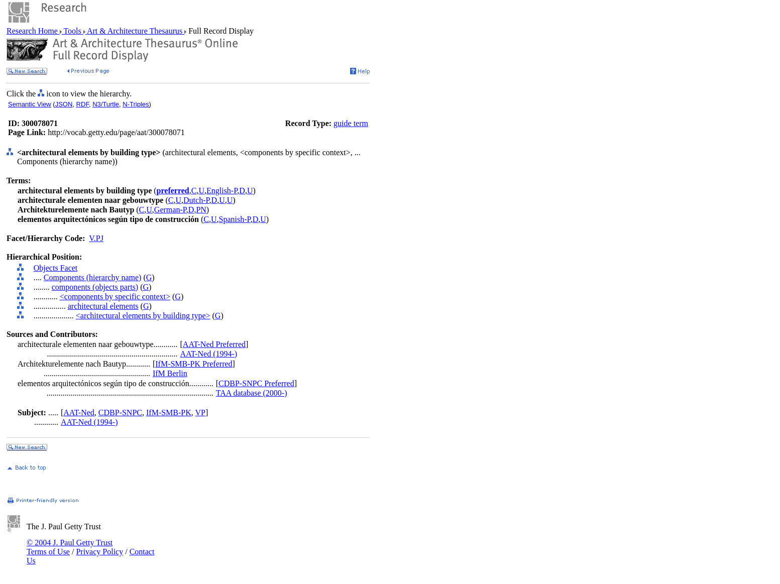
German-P (170, 209)
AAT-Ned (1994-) (209, 353)
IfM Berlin (170, 373)
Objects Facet (56, 268)
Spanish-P (235, 219)
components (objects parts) (95, 287)
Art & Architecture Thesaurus (134, 31)
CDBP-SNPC (120, 412)
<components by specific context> (115, 296)
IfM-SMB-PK (168, 412)
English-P (221, 190)
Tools (72, 31)
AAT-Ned (78, 412)
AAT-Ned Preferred (214, 344)
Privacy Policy (99, 551)
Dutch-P (196, 200)
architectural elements (103, 306)
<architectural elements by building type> (143, 315)
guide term (350, 123)
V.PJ (96, 238)
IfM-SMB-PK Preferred (193, 364)
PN (201, 209)
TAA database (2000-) (251, 393)
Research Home (33, 31)
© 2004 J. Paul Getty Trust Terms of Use (70, 547)
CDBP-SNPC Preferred (256, 383)
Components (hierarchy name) (93, 277)
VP (200, 412)
